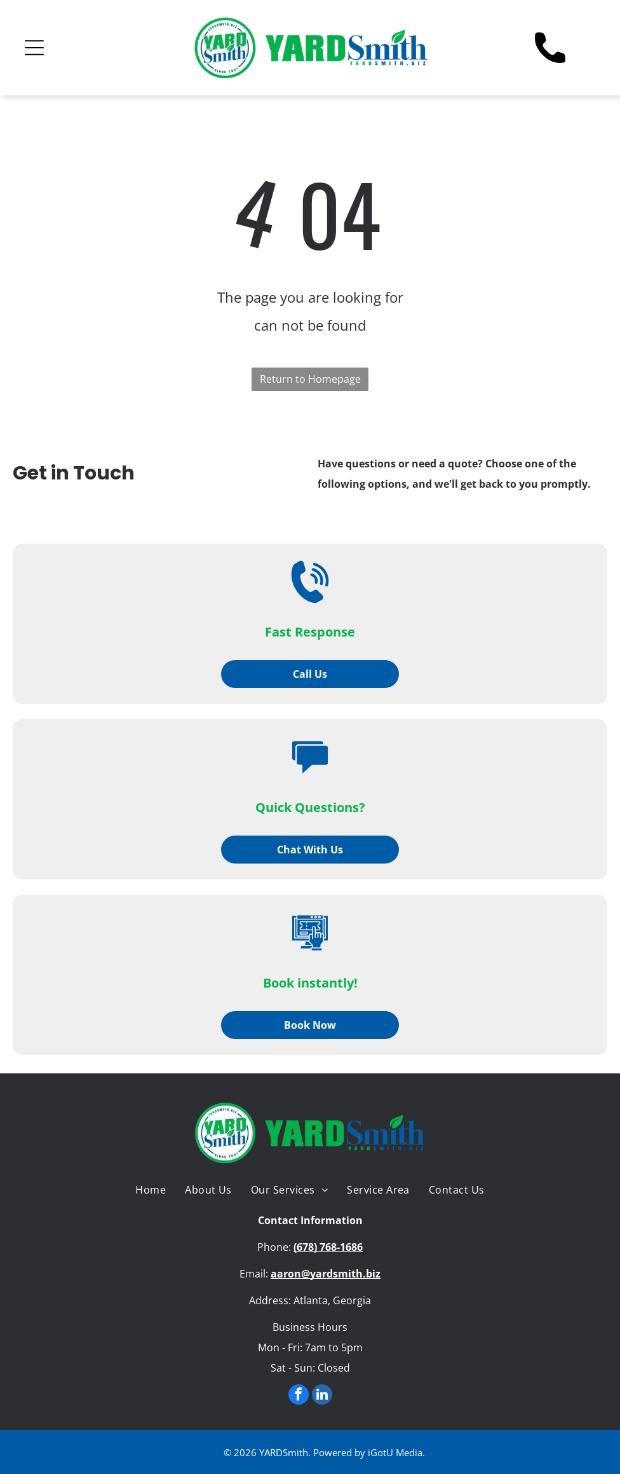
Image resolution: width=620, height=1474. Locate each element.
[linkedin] (322, 1396)
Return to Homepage (310, 379)
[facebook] (298, 1396)
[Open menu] (34, 47)
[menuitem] (150, 1189)
